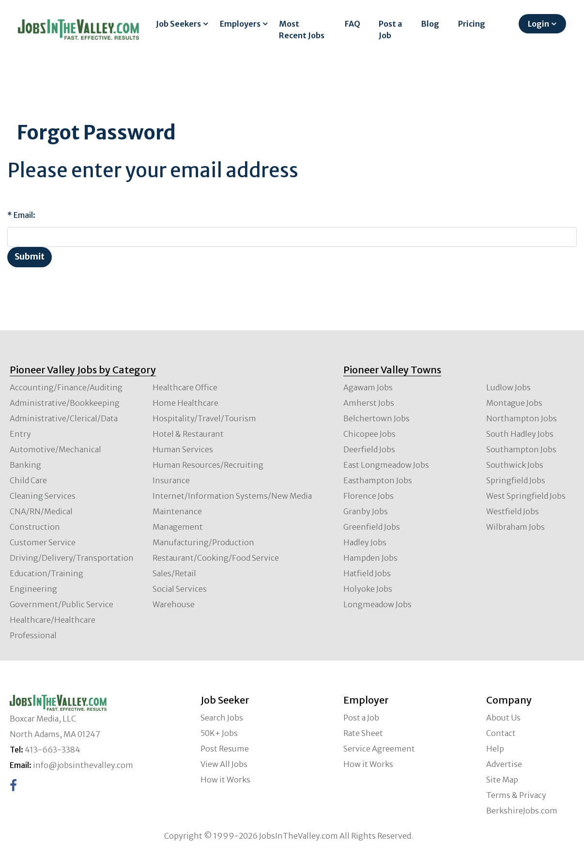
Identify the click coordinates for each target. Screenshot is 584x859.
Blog (430, 24)
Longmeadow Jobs (377, 604)
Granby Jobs (365, 511)
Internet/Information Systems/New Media (232, 496)
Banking (25, 465)
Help (495, 748)
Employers (240, 24)
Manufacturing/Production (203, 542)
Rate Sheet (363, 733)
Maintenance (177, 511)
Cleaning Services (43, 496)
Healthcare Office (185, 387)
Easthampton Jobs (377, 480)
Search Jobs (221, 717)
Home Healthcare (185, 403)
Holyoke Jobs (367, 589)
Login (538, 24)
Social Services (180, 589)
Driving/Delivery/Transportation (72, 558)
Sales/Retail (174, 573)
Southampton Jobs (521, 449)
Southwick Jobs (514, 465)
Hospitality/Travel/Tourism (204, 418)
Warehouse (174, 604)
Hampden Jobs (370, 558)
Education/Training (46, 573)
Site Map (502, 779)
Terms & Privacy (516, 795)
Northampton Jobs (521, 418)
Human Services (183, 449)
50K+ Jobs (219, 733)
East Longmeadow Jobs (386, 465)
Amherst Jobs (368, 403)
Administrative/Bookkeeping (65, 403)
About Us (503, 717)
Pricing (471, 24)
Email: (24, 215)
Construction (35, 527)
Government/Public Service (61, 604)
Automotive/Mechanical (55, 449)
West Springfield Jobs (526, 496)
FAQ (352, 24)
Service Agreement (379, 748)
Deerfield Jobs (369, 449)
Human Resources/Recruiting (208, 465)
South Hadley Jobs (519, 434)
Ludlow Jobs (508, 387)
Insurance (171, 480)
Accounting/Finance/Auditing (66, 387)
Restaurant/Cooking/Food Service (216, 558)
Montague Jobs (514, 403)
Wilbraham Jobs (515, 527)
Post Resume (224, 748)
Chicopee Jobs (369, 434)
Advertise (504, 764)
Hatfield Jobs (367, 573)
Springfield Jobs (515, 480)
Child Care (28, 480)
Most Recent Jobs (301, 29)
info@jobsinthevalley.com (83, 765)
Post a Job (390, 29)
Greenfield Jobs (371, 527)
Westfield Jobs (512, 511)
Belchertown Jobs (376, 418)
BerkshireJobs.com (521, 810)
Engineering (33, 589)
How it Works (225, 779)
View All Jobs (223, 764)
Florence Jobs (368, 496)
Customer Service (43, 542)
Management (178, 527)
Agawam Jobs (368, 387)
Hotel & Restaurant (188, 434)
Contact (501, 733)
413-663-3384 (52, 749)
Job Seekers (178, 24)
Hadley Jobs (364, 542)
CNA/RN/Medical (41, 511)
